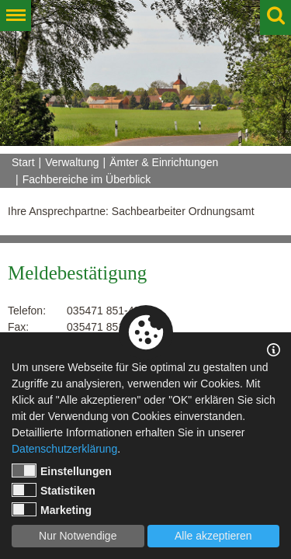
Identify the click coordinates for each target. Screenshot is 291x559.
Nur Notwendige (77, 535)
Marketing (52, 509)
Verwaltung (72, 162)
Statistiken (53, 490)
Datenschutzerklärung (64, 449)
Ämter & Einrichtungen (163, 162)
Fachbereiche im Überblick (87, 179)
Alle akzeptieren (213, 535)
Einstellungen (62, 470)
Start (23, 162)
